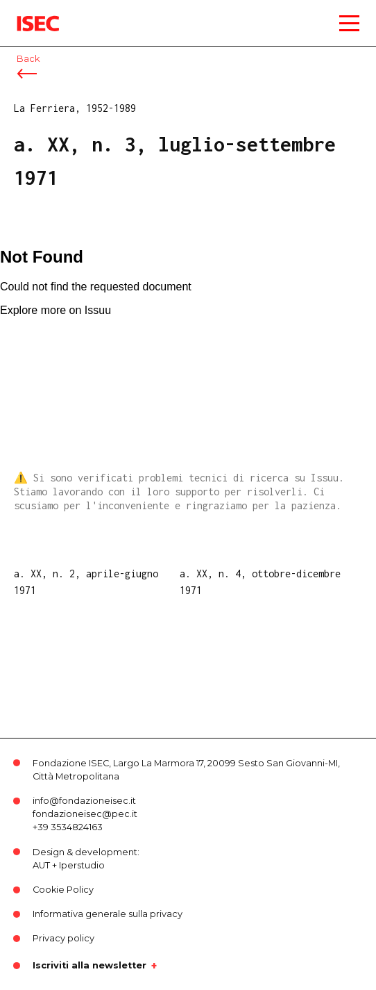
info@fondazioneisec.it (84, 800)
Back (28, 58)
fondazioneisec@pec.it (85, 814)
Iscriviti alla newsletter (89, 966)
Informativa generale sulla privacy (107, 914)
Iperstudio (82, 865)
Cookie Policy (63, 889)
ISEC (28, 13)
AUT (41, 865)
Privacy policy (63, 938)
